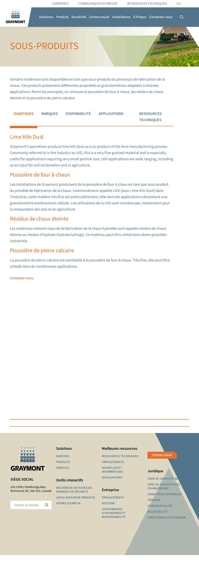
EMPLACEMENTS (113, 469)
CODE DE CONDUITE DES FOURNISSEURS (164, 493)
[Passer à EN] (179, 4)
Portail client (162, 462)
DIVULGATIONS (112, 484)
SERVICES (62, 475)
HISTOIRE (108, 510)
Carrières (60, 3)
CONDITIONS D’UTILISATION (167, 524)
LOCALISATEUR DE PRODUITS (75, 504)
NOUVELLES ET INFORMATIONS (112, 477)
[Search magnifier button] (47, 512)
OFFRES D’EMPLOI (68, 510)
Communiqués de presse (98, 3)
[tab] (23, 117)
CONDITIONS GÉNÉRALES (165, 501)
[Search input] (28, 512)
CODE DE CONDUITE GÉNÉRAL (167, 486)
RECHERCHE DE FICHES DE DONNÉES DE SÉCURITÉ (74, 497)
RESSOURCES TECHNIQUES (147, 3)
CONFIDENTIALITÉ (160, 513)
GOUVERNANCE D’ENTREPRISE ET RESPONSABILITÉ (114, 520)
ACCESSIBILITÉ (158, 519)
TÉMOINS (154, 507)
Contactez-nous (22, 283)
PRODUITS (63, 469)
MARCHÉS (62, 463)
